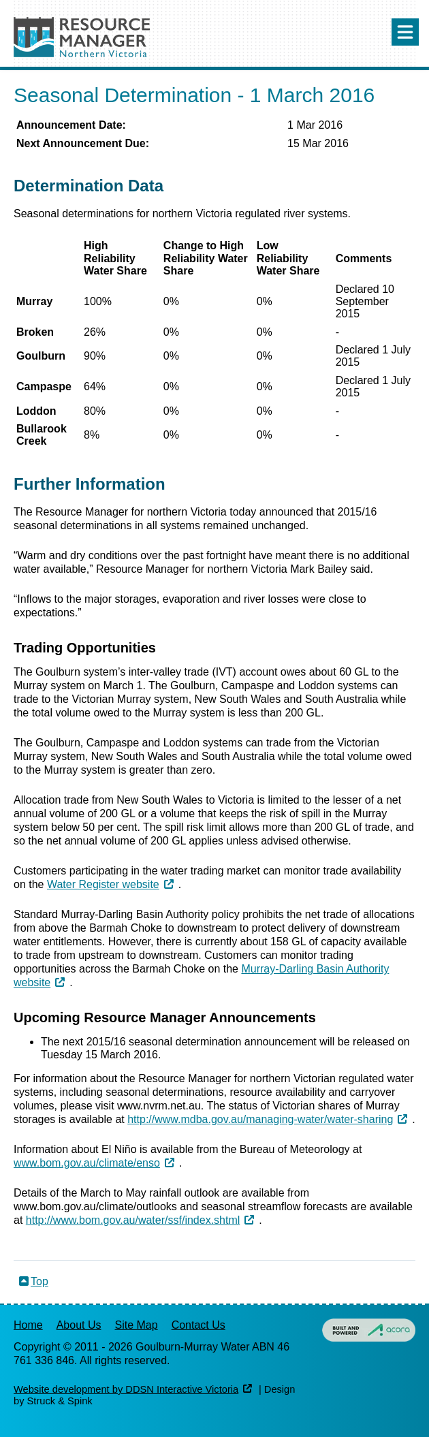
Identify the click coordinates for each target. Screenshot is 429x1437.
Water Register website (103, 884)
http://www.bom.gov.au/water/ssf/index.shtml (133, 1220)
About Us (79, 1325)
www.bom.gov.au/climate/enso (87, 1163)
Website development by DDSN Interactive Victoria (126, 1389)
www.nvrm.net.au (159, 1105)
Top (39, 1281)
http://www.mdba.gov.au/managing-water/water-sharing (260, 1119)
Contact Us (198, 1325)
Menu (405, 32)
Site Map (136, 1325)
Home (28, 1325)
